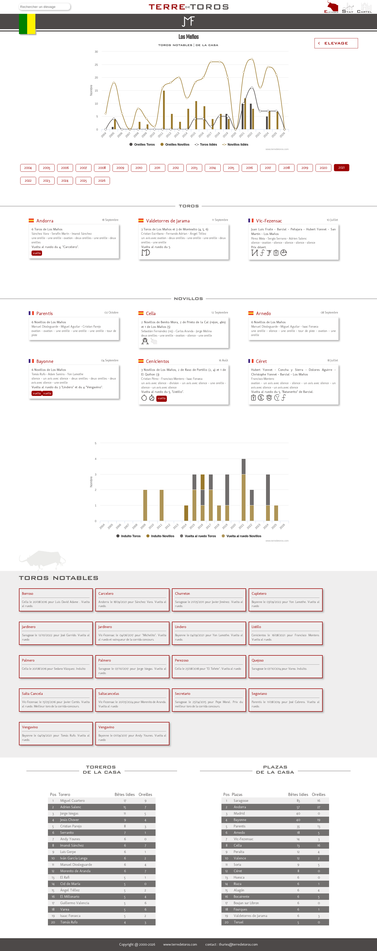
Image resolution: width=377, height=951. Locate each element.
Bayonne (44, 361)
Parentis (44, 313)
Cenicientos (157, 361)
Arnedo (263, 313)
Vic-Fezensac (269, 221)
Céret (261, 361)
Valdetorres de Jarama (168, 221)
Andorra (44, 221)
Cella (151, 313)
